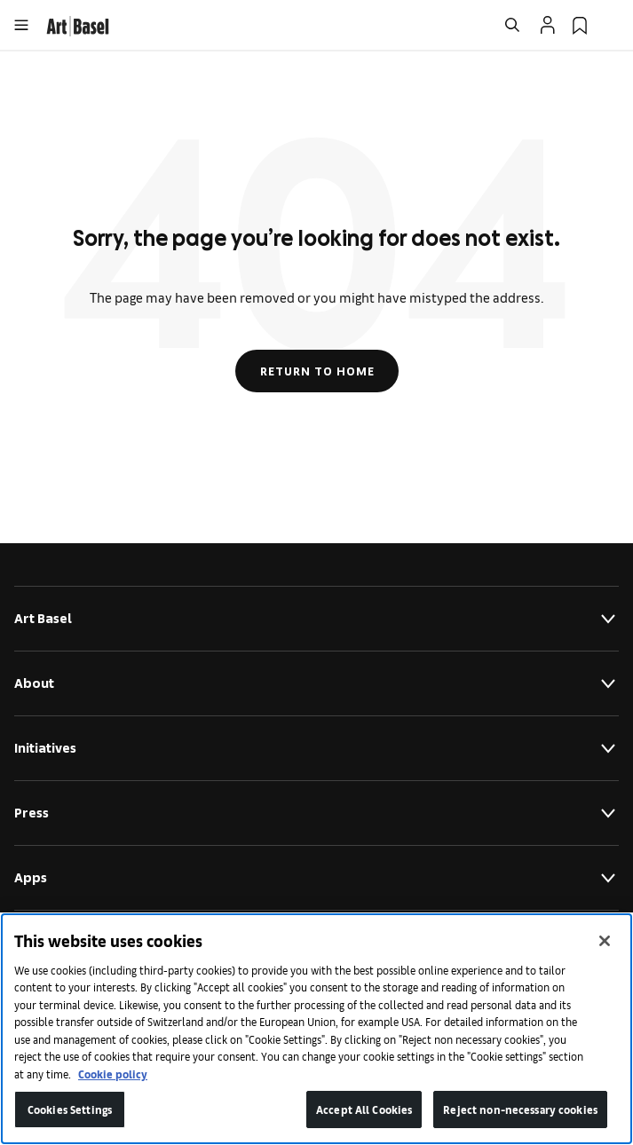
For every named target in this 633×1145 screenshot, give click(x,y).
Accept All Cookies (364, 1109)
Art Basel (316, 618)
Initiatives (316, 748)
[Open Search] (512, 25)
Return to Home (316, 371)
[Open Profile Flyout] (548, 25)
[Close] (604, 940)
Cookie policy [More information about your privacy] (112, 1073)
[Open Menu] (21, 25)
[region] (316, 1028)
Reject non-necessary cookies (520, 1109)
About (316, 683)
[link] (77, 23)
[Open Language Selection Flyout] (611, 25)
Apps (316, 877)
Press (316, 813)
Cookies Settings (70, 1109)
